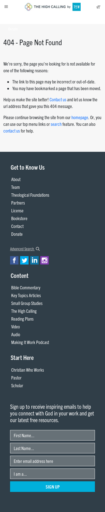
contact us (11, 130)
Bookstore (19, 218)
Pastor (16, 377)
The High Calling (24, 311)
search (56, 124)
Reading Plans (22, 318)
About (13, 18)
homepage (79, 117)
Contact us (58, 99)
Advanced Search (25, 248)
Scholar (17, 385)
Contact (17, 226)
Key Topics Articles (26, 295)
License (17, 210)
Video (15, 326)
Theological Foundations (30, 195)
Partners (18, 202)
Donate (13, 28)
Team (15, 187)
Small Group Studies (27, 303)
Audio (15, 334)
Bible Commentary (25, 287)
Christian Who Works (27, 369)
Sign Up (53, 486)
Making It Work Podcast (30, 342)
